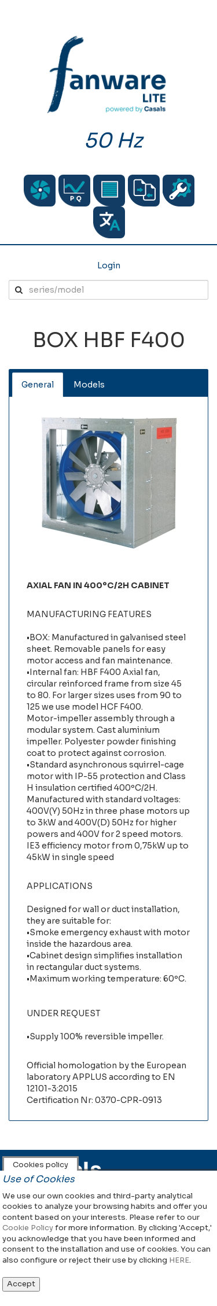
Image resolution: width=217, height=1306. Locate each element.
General (37, 384)
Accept (21, 1284)
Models (89, 384)
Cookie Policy (27, 1228)
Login (108, 265)
